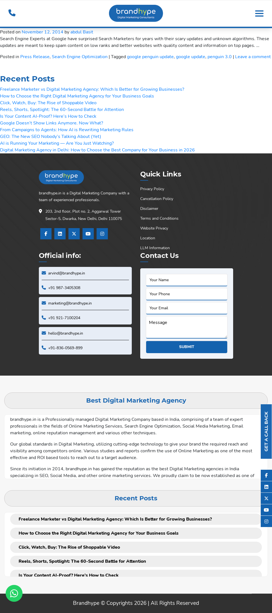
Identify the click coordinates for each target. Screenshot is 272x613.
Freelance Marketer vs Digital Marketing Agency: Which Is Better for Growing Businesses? (92, 89)
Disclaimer (149, 208)
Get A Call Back (266, 431)
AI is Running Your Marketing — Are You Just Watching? (57, 143)
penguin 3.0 (220, 57)
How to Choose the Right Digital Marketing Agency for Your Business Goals (77, 96)
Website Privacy (154, 228)
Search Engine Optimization (80, 57)
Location (147, 238)
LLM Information (155, 248)
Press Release (35, 57)
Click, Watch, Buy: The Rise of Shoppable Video (48, 103)
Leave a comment (253, 57)
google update (190, 57)
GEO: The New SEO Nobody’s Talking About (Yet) (50, 136)
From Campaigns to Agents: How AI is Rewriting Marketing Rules (66, 130)
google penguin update (150, 57)
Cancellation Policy (156, 198)
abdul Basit (81, 32)
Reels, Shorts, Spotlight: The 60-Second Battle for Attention (62, 109)
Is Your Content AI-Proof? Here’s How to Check (48, 116)
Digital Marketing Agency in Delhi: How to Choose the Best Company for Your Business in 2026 (97, 150)
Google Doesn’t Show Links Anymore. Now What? (51, 123)
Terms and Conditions (159, 218)
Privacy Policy (152, 189)
